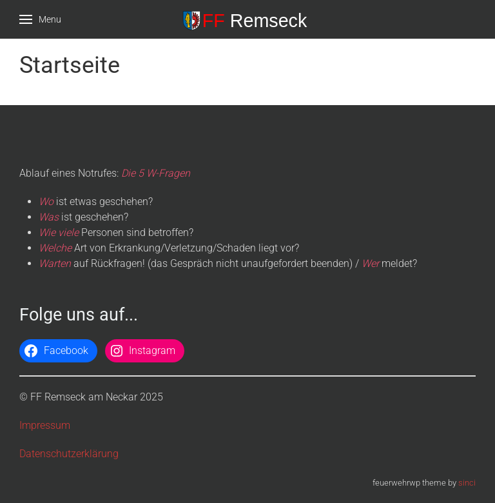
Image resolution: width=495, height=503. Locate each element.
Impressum (44, 425)
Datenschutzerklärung (69, 454)
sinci (467, 483)
